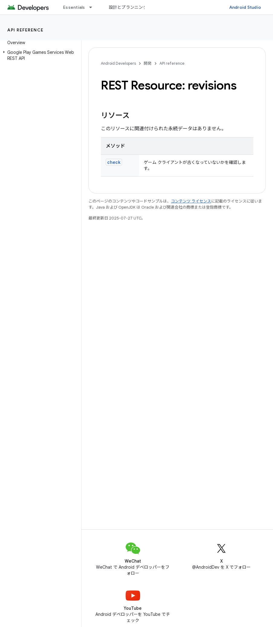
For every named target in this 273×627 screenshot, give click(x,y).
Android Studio (245, 7)
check (113, 162)
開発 (148, 63)
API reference (25, 30)
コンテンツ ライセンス (191, 201)
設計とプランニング (128, 7)
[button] (39, 55)
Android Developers (118, 63)
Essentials (74, 7)
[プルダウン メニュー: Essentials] (93, 7)
